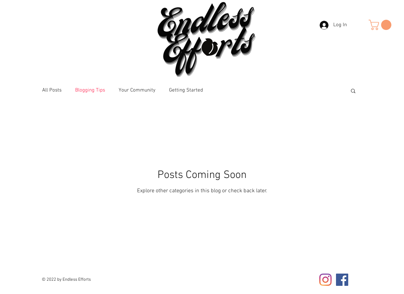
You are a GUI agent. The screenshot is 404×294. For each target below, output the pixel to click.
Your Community (137, 90)
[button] (381, 25)
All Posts (52, 90)
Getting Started (186, 90)
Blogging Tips (90, 90)
